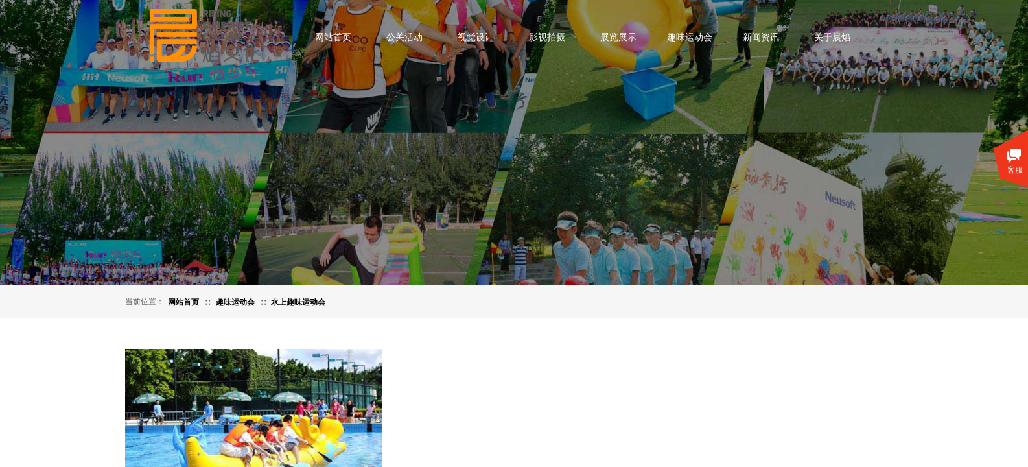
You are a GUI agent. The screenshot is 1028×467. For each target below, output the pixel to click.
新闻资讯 (761, 37)
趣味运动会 (689, 37)
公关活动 (404, 37)
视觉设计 (476, 37)
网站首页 (333, 37)
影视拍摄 (547, 37)
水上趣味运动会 (298, 302)
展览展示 (618, 37)
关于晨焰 (832, 37)
